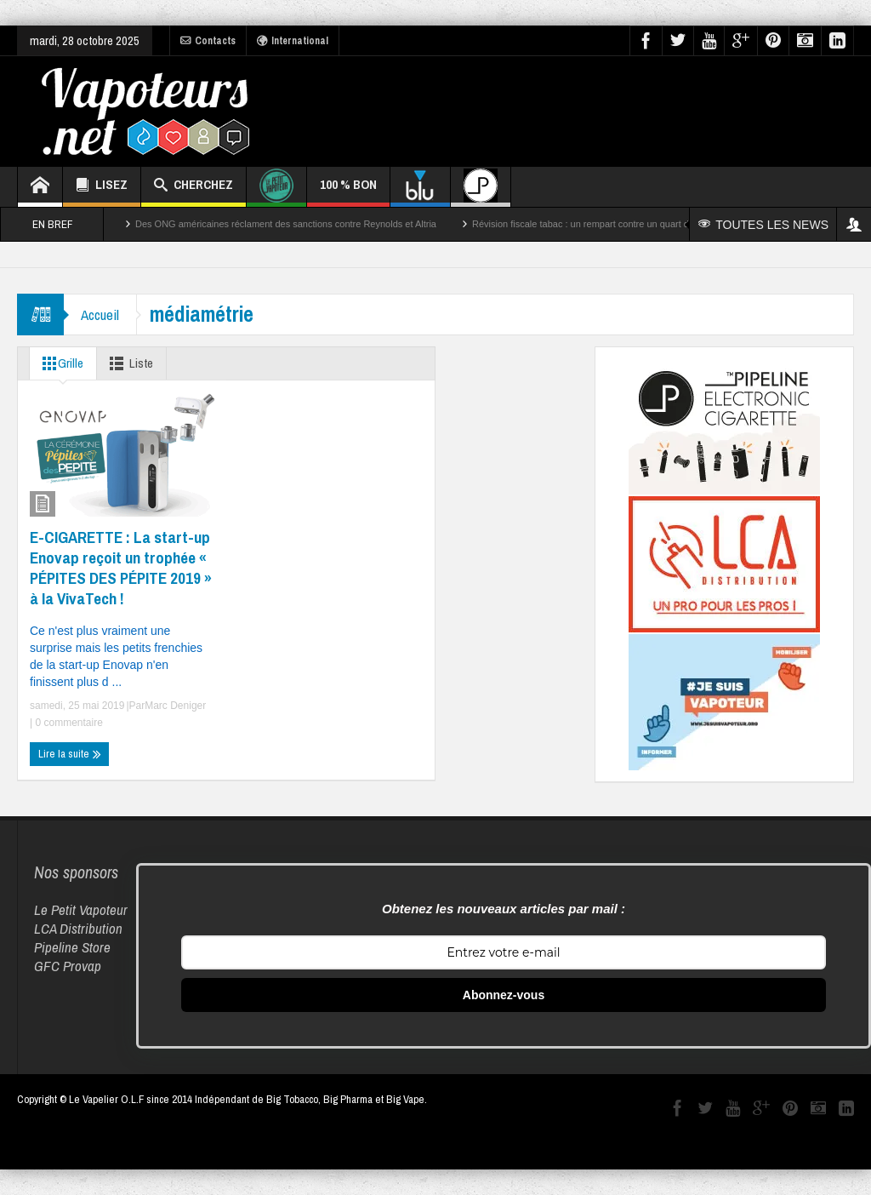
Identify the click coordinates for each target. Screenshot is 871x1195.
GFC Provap (67, 965)
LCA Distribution (78, 928)
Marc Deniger (175, 706)
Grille (59, 363)
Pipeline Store (72, 947)
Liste (128, 363)
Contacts (208, 41)
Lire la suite (69, 754)
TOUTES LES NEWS (763, 225)
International (292, 41)
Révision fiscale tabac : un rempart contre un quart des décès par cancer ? (626, 224)
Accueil (100, 314)
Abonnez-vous (503, 995)
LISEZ (101, 187)
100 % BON (348, 191)
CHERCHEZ (193, 187)
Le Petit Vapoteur (81, 909)
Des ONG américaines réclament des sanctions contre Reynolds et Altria (285, 224)
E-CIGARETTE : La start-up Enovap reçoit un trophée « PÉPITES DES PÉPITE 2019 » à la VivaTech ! (121, 568)
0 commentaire (67, 723)
